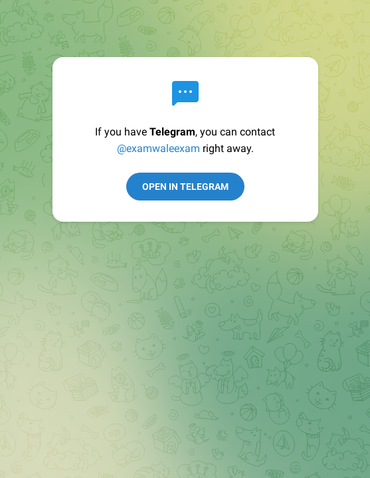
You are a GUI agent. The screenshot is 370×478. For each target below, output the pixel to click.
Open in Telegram (185, 186)
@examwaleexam (158, 148)
